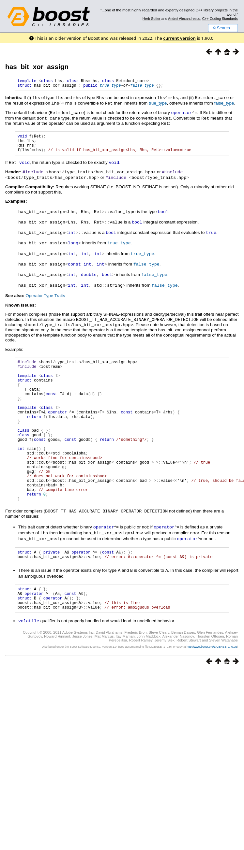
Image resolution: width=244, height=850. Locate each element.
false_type (142, 87)
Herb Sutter (151, 19)
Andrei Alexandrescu (184, 19)
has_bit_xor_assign (37, 66)
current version (179, 38)
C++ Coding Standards (220, 19)
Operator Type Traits (45, 296)
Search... (223, 28)
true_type (110, 87)
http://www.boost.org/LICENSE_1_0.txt (212, 682)
